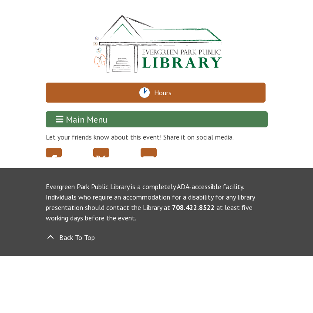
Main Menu (82, 119)
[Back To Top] (157, 237)
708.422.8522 (193, 207)
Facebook (54, 152)
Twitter (101, 152)
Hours (165, 92)
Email (149, 152)
